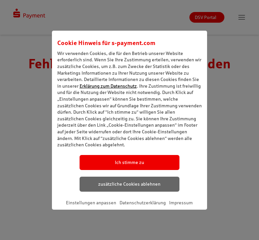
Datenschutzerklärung (143, 202)
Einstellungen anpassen (91, 202)
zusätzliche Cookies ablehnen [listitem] (129, 184)
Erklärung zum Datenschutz (108, 86)
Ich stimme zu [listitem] (129, 162)
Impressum (181, 202)
